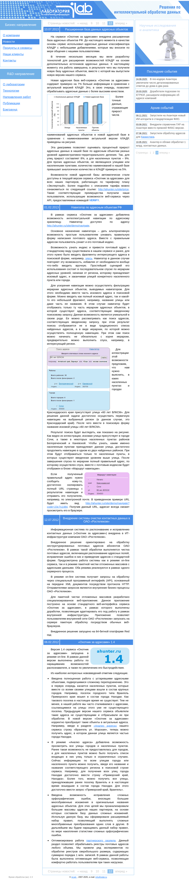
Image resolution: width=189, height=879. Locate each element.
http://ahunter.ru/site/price (113, 189)
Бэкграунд (10, 109)
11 (103, 23)
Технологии (11, 90)
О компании (11, 35)
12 (110, 23)
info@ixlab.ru (101, 877)
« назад (82, 23)
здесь (88, 258)
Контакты (9, 60)
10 (97, 23)
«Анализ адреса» (105, 725)
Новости (9, 41)
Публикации (11, 103)
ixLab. (74, 877)
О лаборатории (14, 84)
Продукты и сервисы (17, 48)
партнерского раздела (101, 840)
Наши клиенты (13, 54)
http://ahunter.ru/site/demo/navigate (68, 225)
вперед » (121, 23)
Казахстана (147, 136)
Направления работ (17, 97)
